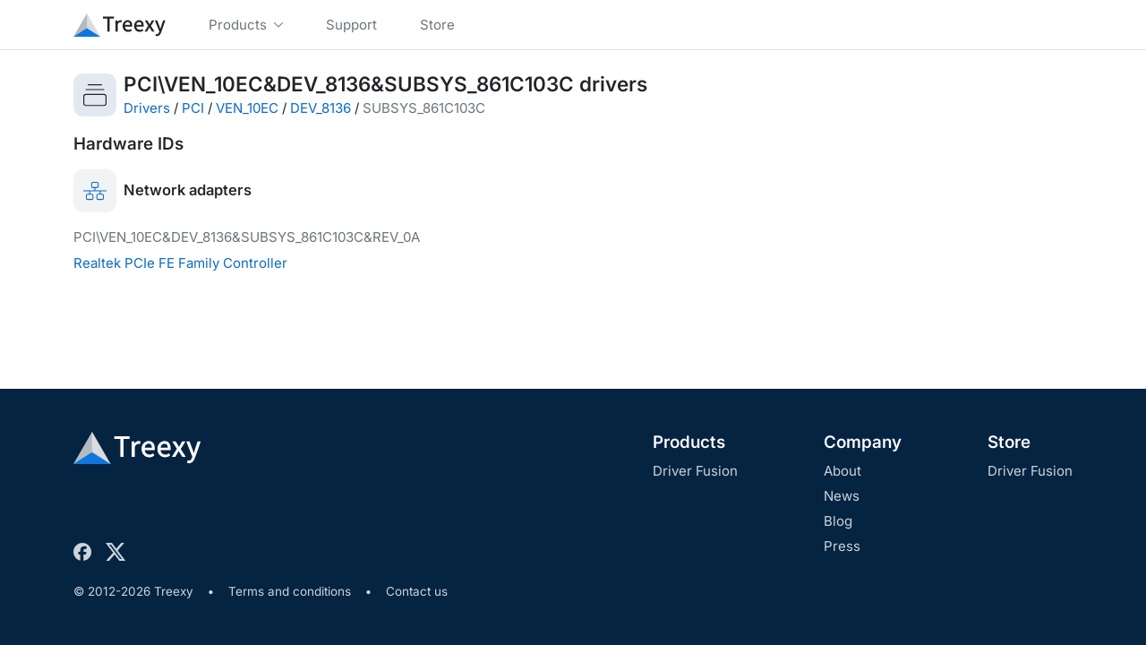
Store (1009, 442)
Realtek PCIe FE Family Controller (180, 262)
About (842, 470)
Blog (838, 520)
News (842, 495)
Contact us (417, 591)
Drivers (147, 107)
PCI (193, 107)
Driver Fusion (695, 470)
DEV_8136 (320, 107)
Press (842, 546)
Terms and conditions (289, 591)
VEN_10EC (247, 107)
